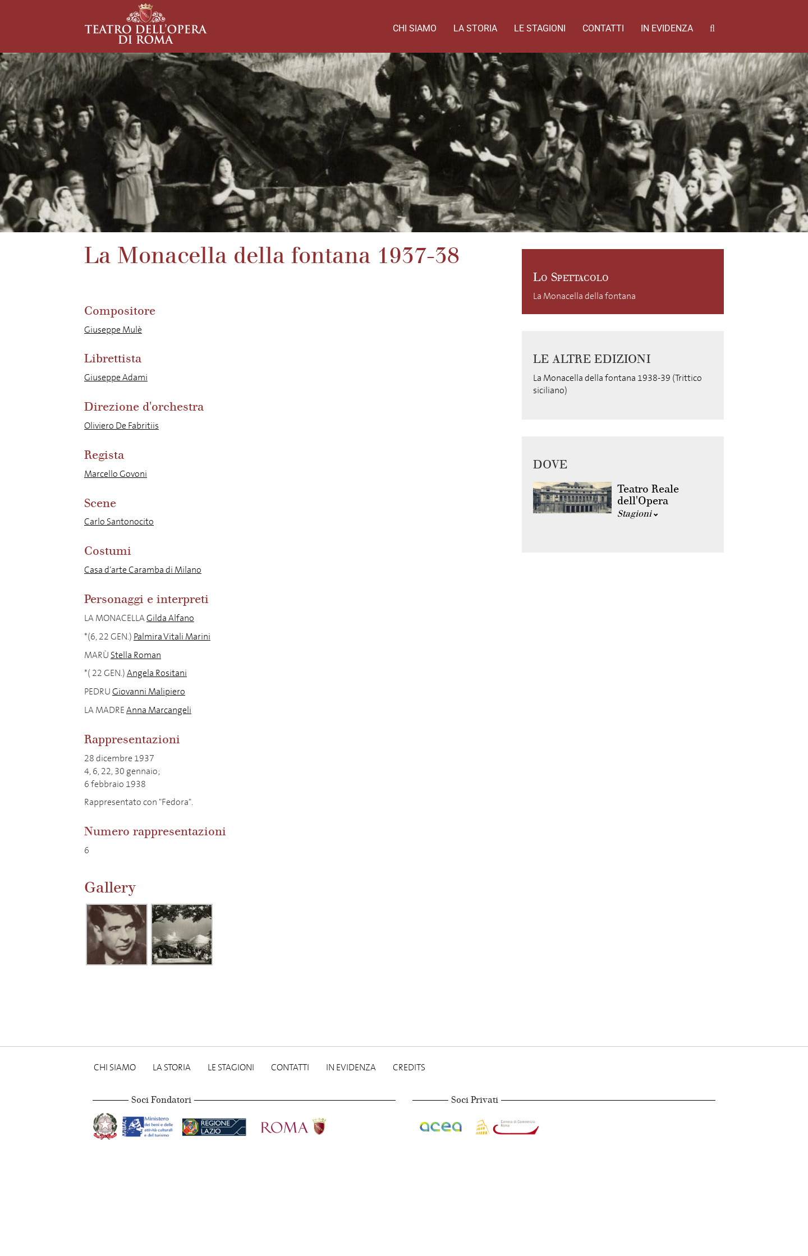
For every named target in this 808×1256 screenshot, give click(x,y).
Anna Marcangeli (158, 710)
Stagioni (637, 513)
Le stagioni (540, 28)
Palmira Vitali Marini (172, 636)
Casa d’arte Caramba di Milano (142, 570)
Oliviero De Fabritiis (121, 425)
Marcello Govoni (115, 474)
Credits (409, 1067)
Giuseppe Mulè (113, 329)
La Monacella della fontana (584, 296)
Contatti (603, 28)
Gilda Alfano (170, 618)
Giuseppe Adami (116, 377)
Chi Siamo (415, 28)
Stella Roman (136, 655)
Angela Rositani (157, 673)
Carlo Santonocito (119, 521)
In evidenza (667, 28)
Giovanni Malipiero (148, 691)
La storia (475, 28)
